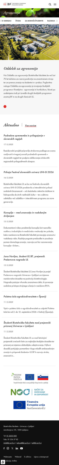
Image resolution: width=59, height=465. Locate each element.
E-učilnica (27, 456)
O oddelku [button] (6, 21)
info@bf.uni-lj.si (9, 443)
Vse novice (30, 125)
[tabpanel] (29, 82)
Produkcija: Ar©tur (10, 461)
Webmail (18, 456)
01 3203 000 (12, 436)
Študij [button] (18, 21)
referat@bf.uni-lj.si (23, 443)
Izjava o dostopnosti (41, 456)
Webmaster (8, 456)
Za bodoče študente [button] (34, 21)
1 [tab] (5, 106)
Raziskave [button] (51, 21)
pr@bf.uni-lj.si (37, 443)
